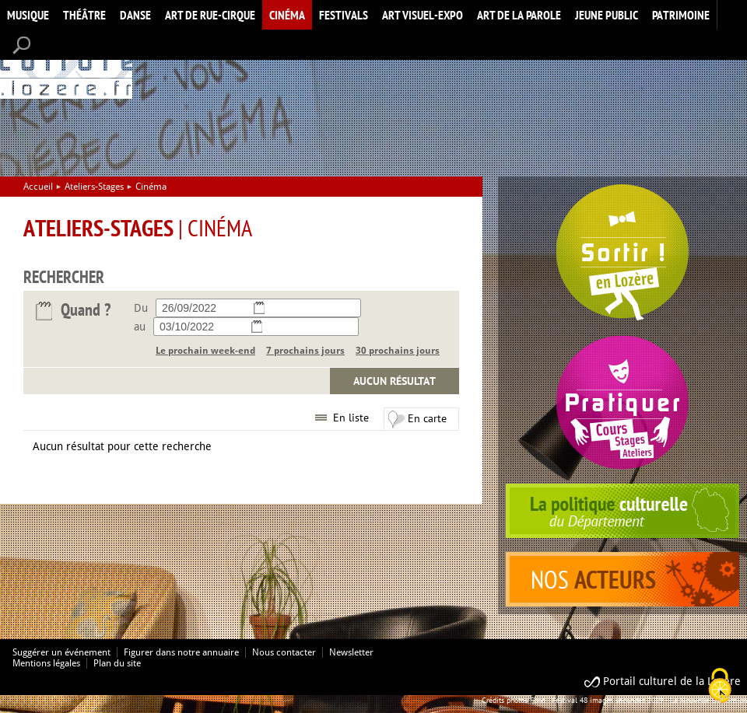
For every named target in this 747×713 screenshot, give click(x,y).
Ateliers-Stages (94, 186)
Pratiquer (622, 402)
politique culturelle (622, 511)
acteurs (622, 579)
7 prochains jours (305, 350)
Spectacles (622, 252)
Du (141, 308)
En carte (427, 418)
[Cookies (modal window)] (720, 686)
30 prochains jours (398, 350)
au (140, 326)
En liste (351, 418)
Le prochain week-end (205, 350)
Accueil (66, 65)
